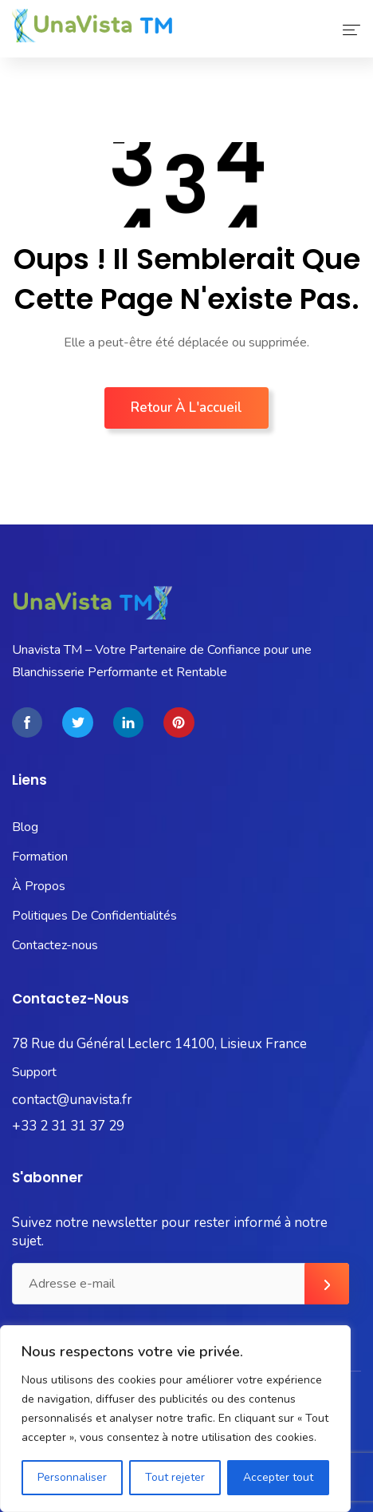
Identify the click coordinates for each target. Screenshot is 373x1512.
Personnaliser (72, 1477)
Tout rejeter (175, 1477)
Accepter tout (278, 1477)
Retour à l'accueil (186, 407)
